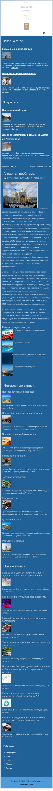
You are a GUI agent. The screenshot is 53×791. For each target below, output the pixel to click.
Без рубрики (11, 752)
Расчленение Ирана (13, 541)
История (26, 11)
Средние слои (10, 498)
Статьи (9, 768)
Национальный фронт (15, 110)
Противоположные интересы (18, 392)
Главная (26, 3)
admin (42, 178)
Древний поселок (11, 519)
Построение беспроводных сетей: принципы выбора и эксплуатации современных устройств (26, 669)
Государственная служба (24, 367)
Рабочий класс (8, 166)
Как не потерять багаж (14, 456)
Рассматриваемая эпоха (40, 166)
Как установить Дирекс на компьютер (30, 355)
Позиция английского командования (29, 331)
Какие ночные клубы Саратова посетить (24, 597)
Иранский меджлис (22, 343)
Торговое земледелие (14, 477)
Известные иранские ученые (19, 73)
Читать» (14, 68)
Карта (26, 20)
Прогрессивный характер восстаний (22, 413)
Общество (26, 7)
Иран (26, 15)
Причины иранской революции (19, 434)
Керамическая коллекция (17, 49)
